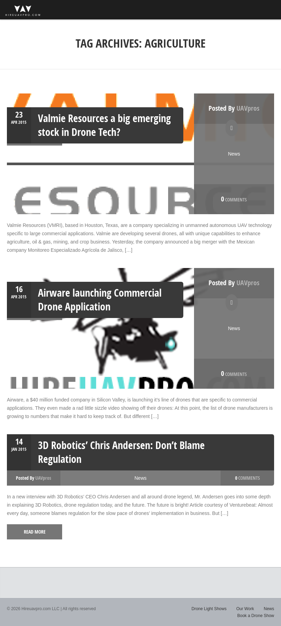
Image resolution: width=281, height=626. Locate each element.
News (234, 154)
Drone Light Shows (209, 608)
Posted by (234, 108)
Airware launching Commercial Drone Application (100, 300)
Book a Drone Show (255, 615)
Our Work (245, 608)
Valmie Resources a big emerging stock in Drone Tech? (104, 125)
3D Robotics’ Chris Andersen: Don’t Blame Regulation (121, 452)
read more (35, 531)
